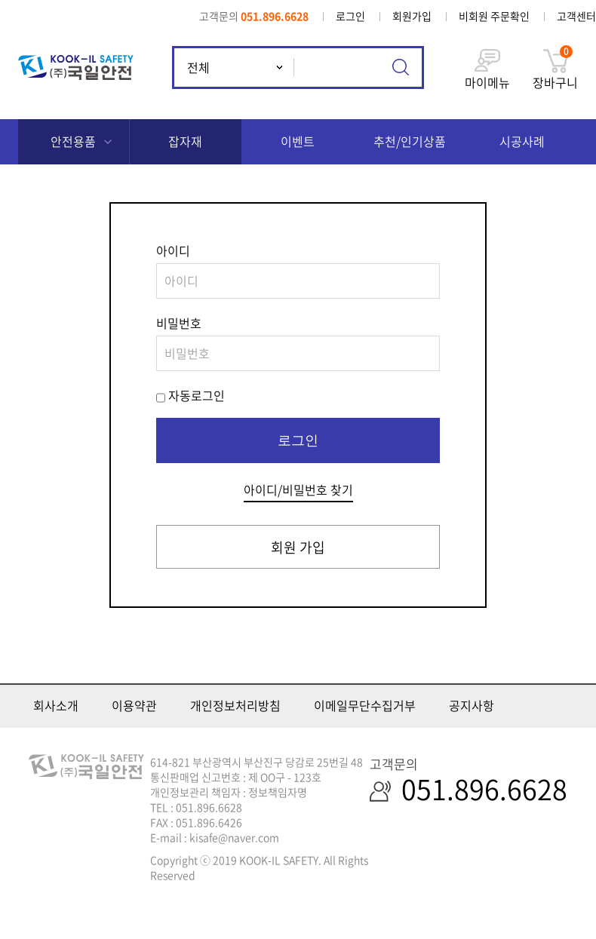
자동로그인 (196, 395)
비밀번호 (178, 323)
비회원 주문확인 (494, 15)
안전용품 (73, 141)
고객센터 (576, 15)
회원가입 (412, 15)
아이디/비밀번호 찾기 (298, 489)
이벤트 (298, 141)
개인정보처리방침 (235, 705)
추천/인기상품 (409, 141)
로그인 (350, 15)
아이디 (173, 250)
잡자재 (185, 141)
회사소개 (55, 705)
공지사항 (471, 705)
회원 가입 (298, 547)
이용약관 (134, 705)
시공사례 (522, 141)
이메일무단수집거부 (365, 705)
